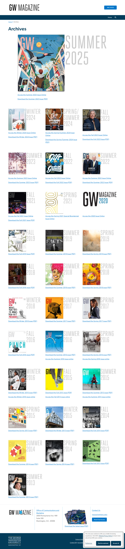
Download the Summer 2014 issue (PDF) (23, 464)
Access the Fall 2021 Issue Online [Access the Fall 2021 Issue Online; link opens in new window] (20, 216)
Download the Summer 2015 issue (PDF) (97, 393)
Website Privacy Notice (105, 536)
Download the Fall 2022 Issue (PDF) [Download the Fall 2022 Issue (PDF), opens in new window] (58, 182)
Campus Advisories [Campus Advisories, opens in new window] (80, 539)
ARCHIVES (110, 7)
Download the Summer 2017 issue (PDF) (60, 321)
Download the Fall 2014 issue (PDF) (96, 431)
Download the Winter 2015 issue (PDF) (59, 431)
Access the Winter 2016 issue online (21, 397)
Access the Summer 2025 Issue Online (32, 95)
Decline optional (103, 543)
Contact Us (96, 510)
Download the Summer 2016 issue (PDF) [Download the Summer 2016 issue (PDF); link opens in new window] (60, 355)
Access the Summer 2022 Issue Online (97, 178)
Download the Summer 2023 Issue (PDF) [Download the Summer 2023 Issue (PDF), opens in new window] (23, 182)
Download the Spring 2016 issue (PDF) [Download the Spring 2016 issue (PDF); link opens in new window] (97, 355)
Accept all (116, 543)
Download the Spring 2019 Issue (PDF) (97, 254)
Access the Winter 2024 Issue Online (22, 133)
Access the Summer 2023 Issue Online (22, 178)
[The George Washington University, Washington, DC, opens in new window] (14, 541)
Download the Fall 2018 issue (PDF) (21, 288)
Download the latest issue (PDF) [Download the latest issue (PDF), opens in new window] (76, 526)
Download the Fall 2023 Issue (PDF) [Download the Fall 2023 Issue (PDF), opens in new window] (96, 139)
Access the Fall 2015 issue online (57, 397)
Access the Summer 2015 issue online (97, 397)
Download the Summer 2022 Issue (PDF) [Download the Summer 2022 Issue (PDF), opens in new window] (98, 182)
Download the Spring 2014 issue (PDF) (59, 464)
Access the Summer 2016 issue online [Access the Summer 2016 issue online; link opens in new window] (59, 359)
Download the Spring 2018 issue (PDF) (97, 288)
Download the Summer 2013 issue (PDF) (23, 497)
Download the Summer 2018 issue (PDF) (60, 288)
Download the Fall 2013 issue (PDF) (96, 463)
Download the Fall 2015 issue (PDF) (58, 393)
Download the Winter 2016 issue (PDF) (22, 393)
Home (110, 17)
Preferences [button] (88, 543)
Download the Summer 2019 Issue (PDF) (60, 254)
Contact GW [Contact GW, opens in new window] (73, 542)
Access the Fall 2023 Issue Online (95, 135)
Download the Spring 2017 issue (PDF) (97, 321)
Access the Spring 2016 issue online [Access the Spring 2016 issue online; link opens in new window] (96, 359)
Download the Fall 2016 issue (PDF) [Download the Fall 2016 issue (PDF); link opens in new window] (21, 355)
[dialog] (103, 539)
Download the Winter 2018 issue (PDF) (22, 321)
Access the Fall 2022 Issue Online (57, 178)
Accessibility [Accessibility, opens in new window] (80, 542)
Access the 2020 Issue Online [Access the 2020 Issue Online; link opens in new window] (93, 216)
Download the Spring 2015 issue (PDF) (22, 431)
